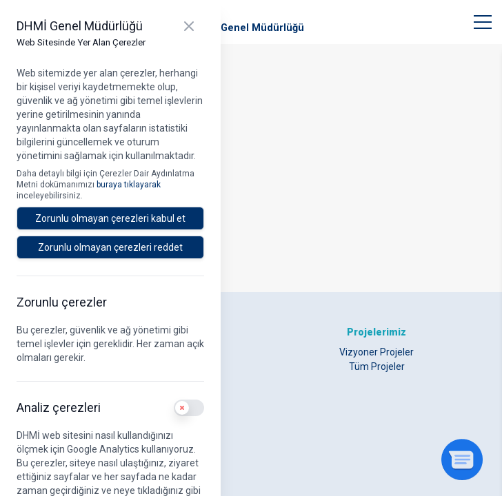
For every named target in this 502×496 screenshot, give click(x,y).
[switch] (189, 408)
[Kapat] (189, 26)
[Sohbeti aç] (462, 459)
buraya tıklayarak (129, 184)
